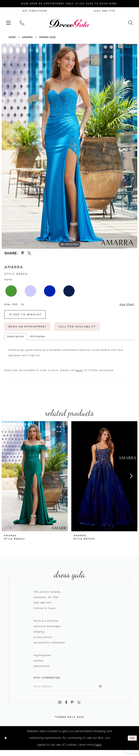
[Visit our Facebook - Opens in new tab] (66, 703)
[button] (8, 22)
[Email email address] (68, 686)
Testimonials (41, 666)
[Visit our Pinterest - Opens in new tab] (72, 703)
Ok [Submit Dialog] (132, 738)
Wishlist (38, 661)
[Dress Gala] (69, 22)
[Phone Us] (22, 22)
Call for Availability (79, 326)
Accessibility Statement (49, 643)
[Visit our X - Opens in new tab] (79, 703)
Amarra (27, 37)
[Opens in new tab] (35, 10)
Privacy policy (42, 637)
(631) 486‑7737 (42, 603)
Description (15, 337)
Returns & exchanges (46, 626)
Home (12, 37)
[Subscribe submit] (101, 686)
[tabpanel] (69, 146)
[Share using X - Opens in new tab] (29, 253)
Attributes (37, 337)
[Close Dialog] (5, 738)
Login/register (42, 655)
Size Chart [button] (127, 304)
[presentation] (35, 477)
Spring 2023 (47, 37)
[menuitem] (8, 22)
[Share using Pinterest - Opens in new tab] (22, 253)
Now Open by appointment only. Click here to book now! (69, 3)
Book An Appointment (28, 326)
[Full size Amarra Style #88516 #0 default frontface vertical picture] (69, 146)
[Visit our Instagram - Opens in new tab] (60, 703)
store (79, 370)
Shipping (38, 632)
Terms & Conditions (45, 621)
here (98, 745)
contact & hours (44, 608)
